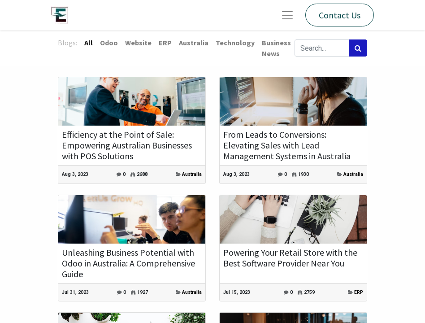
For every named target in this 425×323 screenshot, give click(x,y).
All (88, 42)
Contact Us (339, 15)
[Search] (358, 48)
